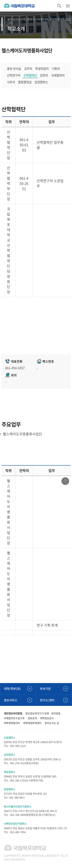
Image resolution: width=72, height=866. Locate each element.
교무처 (28, 68)
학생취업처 (42, 68)
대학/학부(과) (12, 689)
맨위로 (65, 481)
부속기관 (45, 689)
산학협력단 (30, 75)
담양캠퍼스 (41, 82)
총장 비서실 (14, 68)
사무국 (11, 82)
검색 (59, 6)
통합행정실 (24, 82)
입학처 (44, 75)
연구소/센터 (47, 700)
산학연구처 (13, 75)
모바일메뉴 (67, 6)
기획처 (56, 68)
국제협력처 (58, 75)
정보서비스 (10, 700)
